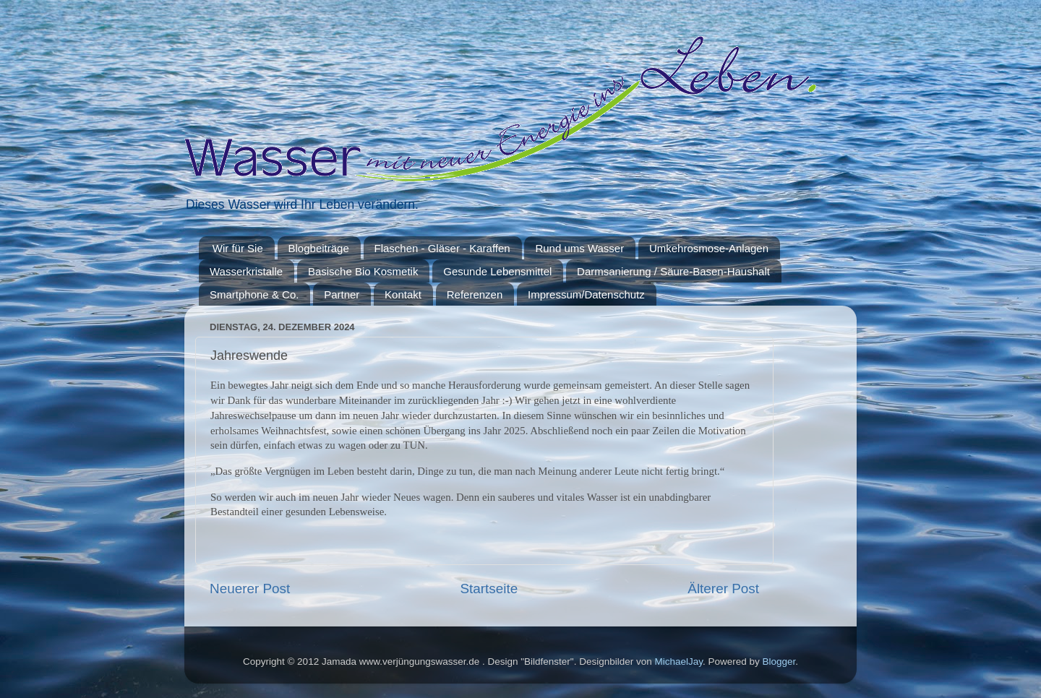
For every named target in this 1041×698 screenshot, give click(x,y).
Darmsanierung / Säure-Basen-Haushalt (673, 271)
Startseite (489, 588)
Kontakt (403, 294)
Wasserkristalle (246, 271)
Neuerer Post (250, 588)
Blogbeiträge (318, 248)
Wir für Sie (238, 248)
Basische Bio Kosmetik (363, 271)
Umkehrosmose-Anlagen (708, 248)
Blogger (779, 661)
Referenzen (475, 294)
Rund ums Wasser (579, 248)
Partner (341, 294)
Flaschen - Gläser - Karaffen (442, 248)
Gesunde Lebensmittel (497, 271)
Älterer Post (723, 588)
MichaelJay (678, 661)
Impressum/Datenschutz (586, 294)
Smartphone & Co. (254, 294)
